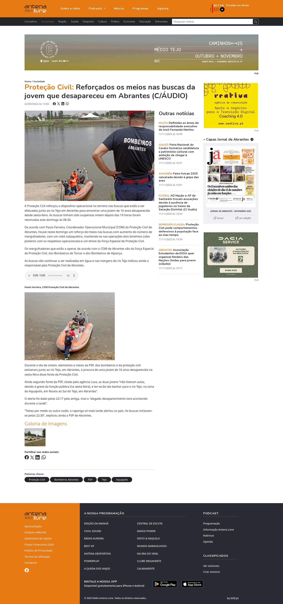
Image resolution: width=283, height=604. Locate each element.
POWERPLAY (91, 561)
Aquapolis (122, 479)
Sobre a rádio (70, 8)
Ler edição (243, 218)
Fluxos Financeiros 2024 (39, 544)
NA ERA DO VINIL (147, 553)
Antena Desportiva (97, 553)
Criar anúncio (211, 572)
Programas (141, 8)
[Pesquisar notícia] (212, 21)
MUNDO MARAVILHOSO (152, 546)
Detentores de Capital (38, 538)
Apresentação (33, 526)
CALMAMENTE (145, 568)
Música (119, 8)
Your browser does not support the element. (52, 275)
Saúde (75, 21)
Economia (129, 21)
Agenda (163, 8)
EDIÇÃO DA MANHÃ (96, 523)
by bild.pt (233, 598)
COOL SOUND (92, 531)
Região (62, 21)
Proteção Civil (37, 479)
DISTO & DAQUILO (148, 538)
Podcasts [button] (96, 8)
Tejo (104, 479)
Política (115, 21)
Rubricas (208, 535)
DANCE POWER (146, 531)
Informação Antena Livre (218, 529)
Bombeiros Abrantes (66, 479)
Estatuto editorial (35, 532)
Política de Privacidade (39, 550)
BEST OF (89, 546)
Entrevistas (161, 21)
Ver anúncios (211, 566)
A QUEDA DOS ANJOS (97, 568)
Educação (145, 21)
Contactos (31, 562)
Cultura (102, 21)
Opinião (208, 541)
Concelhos (31, 21)
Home (28, 81)
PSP (90, 479)
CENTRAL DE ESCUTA (149, 523)
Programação (211, 523)
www (218, 218)
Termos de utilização (37, 556)
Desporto (88, 21)
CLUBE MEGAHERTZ (149, 561)
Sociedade (47, 21)
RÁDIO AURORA (94, 538)
